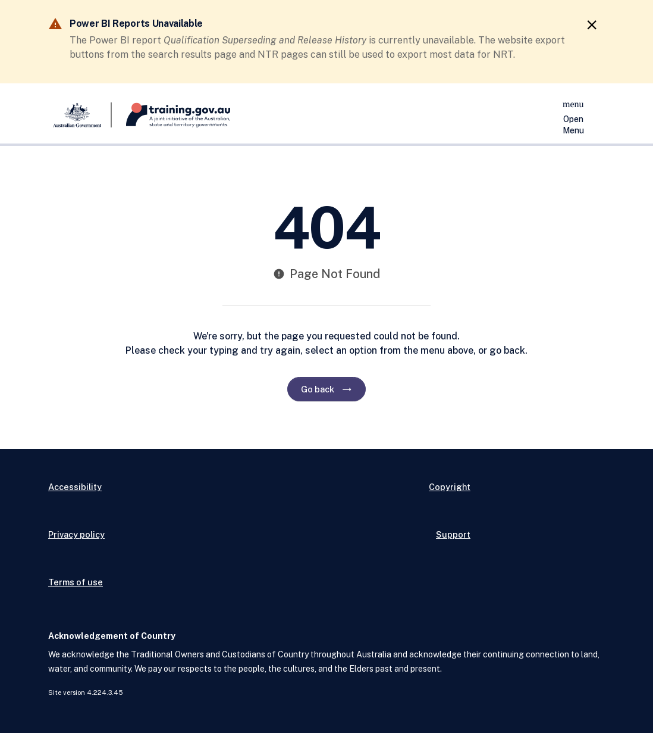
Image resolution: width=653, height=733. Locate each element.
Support (453, 534)
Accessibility (75, 487)
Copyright (449, 487)
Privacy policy (76, 534)
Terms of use (75, 582)
